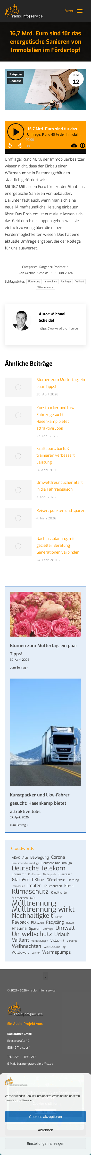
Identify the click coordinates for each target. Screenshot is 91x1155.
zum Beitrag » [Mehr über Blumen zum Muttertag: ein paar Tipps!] (19, 668)
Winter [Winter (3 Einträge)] (36, 952)
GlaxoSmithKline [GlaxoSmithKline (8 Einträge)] (28, 879)
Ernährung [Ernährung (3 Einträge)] (34, 874)
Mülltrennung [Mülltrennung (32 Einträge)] (34, 903)
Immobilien (50, 281)
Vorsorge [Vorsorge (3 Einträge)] (72, 940)
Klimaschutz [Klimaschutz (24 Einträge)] (30, 891)
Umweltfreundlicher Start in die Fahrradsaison (59, 486)
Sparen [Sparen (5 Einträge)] (34, 928)
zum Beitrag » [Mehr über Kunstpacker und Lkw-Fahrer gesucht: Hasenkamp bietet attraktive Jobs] (19, 825)
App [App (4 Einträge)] (25, 858)
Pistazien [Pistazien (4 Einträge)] (37, 922)
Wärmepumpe (46, 287)
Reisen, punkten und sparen (60, 510)
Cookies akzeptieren (45, 1116)
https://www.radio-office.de (58, 328)
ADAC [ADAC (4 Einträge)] (16, 858)
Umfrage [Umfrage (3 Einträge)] (48, 928)
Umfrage (66, 281)
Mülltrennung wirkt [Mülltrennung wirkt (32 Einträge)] (43, 909)
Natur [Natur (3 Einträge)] (58, 916)
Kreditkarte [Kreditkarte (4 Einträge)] (59, 892)
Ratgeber (15, 74)
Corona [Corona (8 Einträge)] (58, 857)
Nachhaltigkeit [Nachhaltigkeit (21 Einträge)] (32, 915)
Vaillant (79, 281)
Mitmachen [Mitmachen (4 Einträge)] (20, 898)
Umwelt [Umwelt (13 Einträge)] (65, 928)
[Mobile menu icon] (74, 11)
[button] (45, 976)
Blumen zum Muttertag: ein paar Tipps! (60, 383)
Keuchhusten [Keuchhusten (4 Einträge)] (53, 886)
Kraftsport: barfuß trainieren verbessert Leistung (55, 455)
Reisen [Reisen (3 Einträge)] (70, 922)
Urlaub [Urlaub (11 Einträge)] (62, 934)
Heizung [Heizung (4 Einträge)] (73, 880)
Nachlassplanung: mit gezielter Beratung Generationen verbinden (57, 545)
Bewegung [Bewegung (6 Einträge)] (39, 857)
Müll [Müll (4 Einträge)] (33, 898)
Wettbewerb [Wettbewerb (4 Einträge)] (20, 952)
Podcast (15, 81)
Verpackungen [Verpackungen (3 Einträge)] (39, 940)
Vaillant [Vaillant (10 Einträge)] (20, 940)
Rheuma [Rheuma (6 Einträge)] (19, 928)
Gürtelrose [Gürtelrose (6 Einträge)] (56, 879)
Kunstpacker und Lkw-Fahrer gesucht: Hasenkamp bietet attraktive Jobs (56, 418)
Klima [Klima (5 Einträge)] (69, 886)
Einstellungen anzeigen (45, 1143)
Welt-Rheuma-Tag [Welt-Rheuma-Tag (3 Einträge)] (55, 947)
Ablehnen (45, 1130)
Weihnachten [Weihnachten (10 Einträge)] (26, 946)
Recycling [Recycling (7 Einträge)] (55, 922)
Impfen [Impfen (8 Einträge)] (34, 885)
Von (34, 273)
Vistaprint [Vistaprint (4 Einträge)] (57, 940)
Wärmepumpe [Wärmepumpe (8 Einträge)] (56, 952)
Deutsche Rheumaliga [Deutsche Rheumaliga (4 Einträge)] (56, 863)
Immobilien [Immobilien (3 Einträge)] (18, 886)
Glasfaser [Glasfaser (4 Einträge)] (65, 874)
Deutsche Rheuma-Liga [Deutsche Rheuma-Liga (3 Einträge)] (25, 863)
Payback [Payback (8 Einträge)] (20, 922)
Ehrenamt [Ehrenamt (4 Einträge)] (19, 874)
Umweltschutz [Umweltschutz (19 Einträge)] (32, 934)
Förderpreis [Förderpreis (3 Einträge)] (49, 874)
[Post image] (18, 387)
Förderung (34, 281)
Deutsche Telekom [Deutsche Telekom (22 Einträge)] (39, 868)
